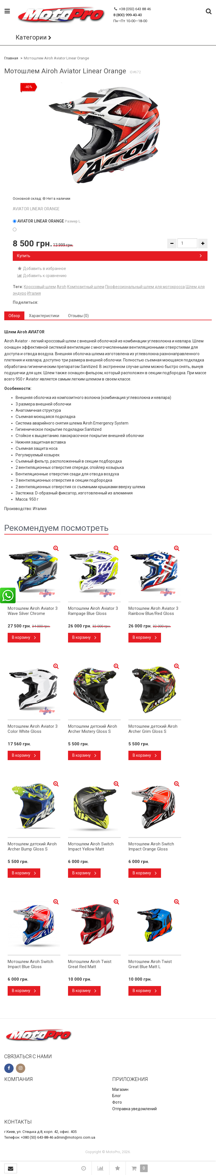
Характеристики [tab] (44, 315)
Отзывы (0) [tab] (78, 315)
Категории (31, 37)
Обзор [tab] (14, 315)
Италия (34, 293)
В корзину (24, 637)
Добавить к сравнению (42, 275)
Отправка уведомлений (134, 1109)
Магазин (120, 1089)
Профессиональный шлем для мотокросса (145, 286)
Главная (11, 58)
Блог (116, 1095)
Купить (109, 255)
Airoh (61, 286)
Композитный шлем (85, 286)
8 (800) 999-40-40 (127, 15)
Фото (117, 1102)
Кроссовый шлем (40, 286)
